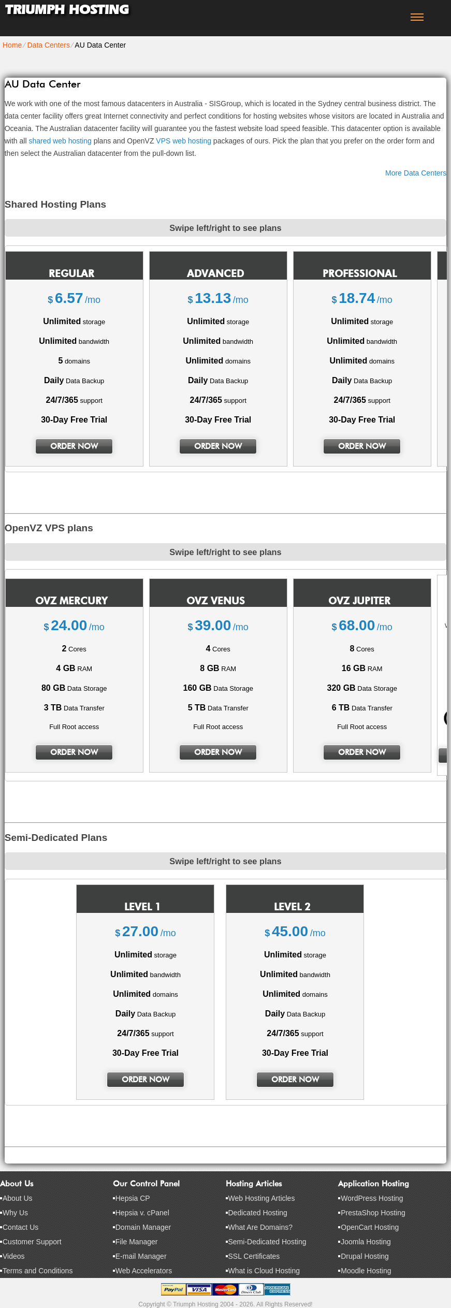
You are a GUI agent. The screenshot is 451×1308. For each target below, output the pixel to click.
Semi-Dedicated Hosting (267, 1242)
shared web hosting (59, 141)
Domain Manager (143, 1227)
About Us (18, 1198)
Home (12, 45)
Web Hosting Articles (261, 1198)
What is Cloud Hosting (264, 1271)
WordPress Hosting (372, 1198)
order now (74, 446)
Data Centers (48, 45)
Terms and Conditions (37, 1271)
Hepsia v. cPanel (142, 1213)
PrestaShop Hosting (373, 1213)
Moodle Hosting (366, 1271)
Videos (14, 1256)
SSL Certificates (254, 1256)
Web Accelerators (143, 1271)
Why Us (15, 1213)
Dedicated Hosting (257, 1213)
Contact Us (20, 1227)
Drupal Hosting (365, 1256)
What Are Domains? (260, 1227)
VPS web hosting (183, 141)
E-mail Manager (141, 1256)
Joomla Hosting (366, 1242)
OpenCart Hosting (370, 1227)
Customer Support (32, 1242)
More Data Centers (415, 173)
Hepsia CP (132, 1198)
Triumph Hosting (66, 10)
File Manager (136, 1242)
